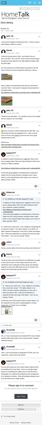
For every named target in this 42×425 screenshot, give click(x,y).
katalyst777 (11, 153)
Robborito (10, 192)
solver (9, 242)
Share (21, 405)
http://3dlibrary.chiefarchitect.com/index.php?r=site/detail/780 (20, 92)
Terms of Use (14, 423)
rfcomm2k (10, 330)
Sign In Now (21, 396)
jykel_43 (6, 28)
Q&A (11, 30)
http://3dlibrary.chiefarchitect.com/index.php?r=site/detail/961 (20, 168)
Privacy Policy (26, 423)
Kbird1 (9, 50)
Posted (12, 39)
